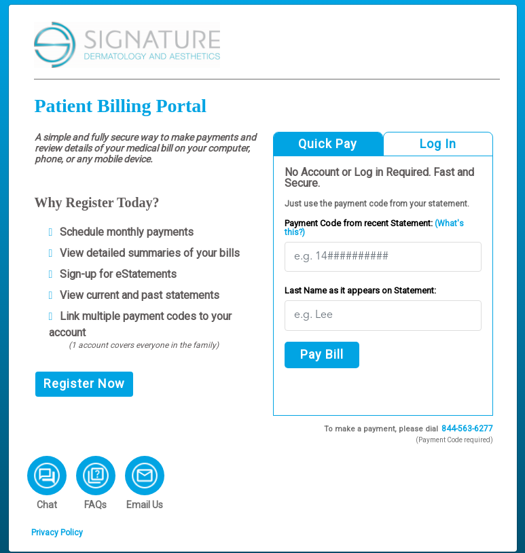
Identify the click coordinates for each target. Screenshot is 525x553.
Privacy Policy (57, 532)
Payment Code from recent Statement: (374, 227)
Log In (438, 144)
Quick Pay (327, 144)
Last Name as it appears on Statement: (360, 290)
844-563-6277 (467, 428)
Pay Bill (322, 354)
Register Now (84, 383)
